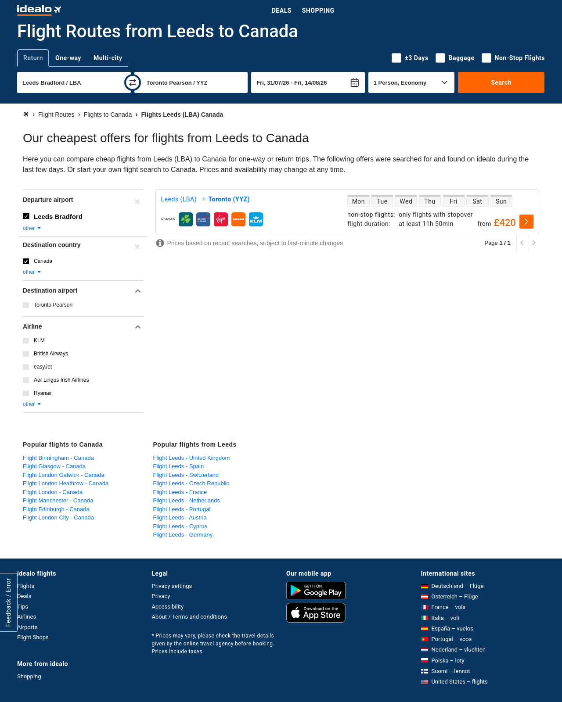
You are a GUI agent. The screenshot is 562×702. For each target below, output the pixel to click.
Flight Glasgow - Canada (54, 466)
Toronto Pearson (53, 305)
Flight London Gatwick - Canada (63, 475)
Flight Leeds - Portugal (182, 509)
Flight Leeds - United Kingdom (191, 458)
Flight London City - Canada (58, 517)
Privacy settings (172, 586)
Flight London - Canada (53, 492)
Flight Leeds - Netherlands (186, 500)
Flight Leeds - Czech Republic (191, 483)
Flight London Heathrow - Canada (65, 483)
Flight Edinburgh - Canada (56, 509)
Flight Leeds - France (180, 492)
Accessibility (168, 606)
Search (501, 82)
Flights (25, 586)
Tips (22, 606)
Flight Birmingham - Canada (58, 458)
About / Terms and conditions (189, 616)
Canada (43, 261)
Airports (27, 627)
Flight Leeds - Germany (183, 534)
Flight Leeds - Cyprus (180, 526)
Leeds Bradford (58, 216)
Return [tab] (33, 57)
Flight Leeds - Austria (180, 517)
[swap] (132, 82)
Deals (282, 10)
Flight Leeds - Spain (178, 466)
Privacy (161, 596)
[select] (526, 222)
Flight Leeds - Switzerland (186, 475)
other (32, 228)
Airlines (26, 616)
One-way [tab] (68, 57)
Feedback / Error (8, 602)
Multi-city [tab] (108, 57)
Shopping (318, 10)
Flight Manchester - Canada (58, 500)
